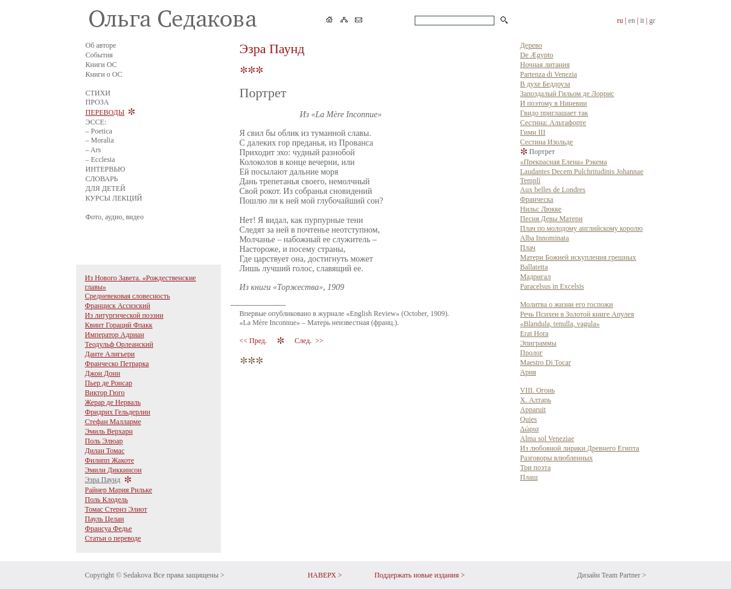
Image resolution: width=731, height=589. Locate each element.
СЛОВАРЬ (102, 179)
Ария (528, 372)
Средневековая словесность (127, 296)
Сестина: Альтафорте (553, 122)
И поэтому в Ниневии (553, 103)
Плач (528, 247)
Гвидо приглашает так (554, 113)
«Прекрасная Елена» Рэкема (563, 162)
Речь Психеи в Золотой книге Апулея (577, 314)
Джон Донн (103, 373)
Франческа (537, 199)
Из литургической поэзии (124, 315)
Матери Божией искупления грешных (578, 257)
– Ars (93, 150)
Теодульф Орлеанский (119, 344)
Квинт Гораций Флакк (119, 325)
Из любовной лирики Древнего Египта (579, 448)
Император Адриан (114, 334)
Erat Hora (534, 333)
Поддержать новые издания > (419, 575)
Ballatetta (534, 267)
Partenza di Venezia (548, 74)
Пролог (531, 353)
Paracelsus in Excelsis (552, 286)
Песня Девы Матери (551, 218)
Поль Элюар (104, 441)
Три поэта (535, 467)
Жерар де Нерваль (113, 402)
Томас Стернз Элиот (116, 509)
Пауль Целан (104, 519)
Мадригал (535, 276)
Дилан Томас (105, 450)
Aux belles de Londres (553, 189)
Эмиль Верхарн (109, 431)
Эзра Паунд (103, 479)
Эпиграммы (538, 343)
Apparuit (533, 409)
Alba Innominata (544, 238)
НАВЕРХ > (325, 575)
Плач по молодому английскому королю (581, 228)
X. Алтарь (536, 400)
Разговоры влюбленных (556, 458)
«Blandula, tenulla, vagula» (560, 324)
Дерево (531, 45)
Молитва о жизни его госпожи (566, 304)
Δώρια (529, 429)
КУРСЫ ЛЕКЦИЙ (114, 198)
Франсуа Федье (108, 528)
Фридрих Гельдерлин (117, 412)
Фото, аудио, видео (115, 217)
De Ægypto (537, 55)
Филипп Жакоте (110, 460)
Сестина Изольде (546, 142)
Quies (528, 419)
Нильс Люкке (541, 209)
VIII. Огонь (537, 390)
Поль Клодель (107, 499)
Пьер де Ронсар (109, 383)
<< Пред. (254, 340)
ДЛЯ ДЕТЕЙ (106, 188)
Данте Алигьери (110, 354)
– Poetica (99, 131)
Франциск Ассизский (117, 305)
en (631, 20)
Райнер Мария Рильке (119, 490)
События (99, 55)
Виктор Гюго (105, 392)
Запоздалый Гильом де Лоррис (567, 93)
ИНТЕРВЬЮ (106, 169)
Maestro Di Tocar (545, 362)
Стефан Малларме (113, 421)
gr (653, 20)
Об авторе (101, 45)
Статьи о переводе (113, 538)
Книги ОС (101, 64)
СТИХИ (98, 93)
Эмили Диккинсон (113, 470)
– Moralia (100, 140)
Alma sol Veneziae (547, 438)
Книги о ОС (104, 74)
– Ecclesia (100, 159)
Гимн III (533, 132)
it (642, 20)
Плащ (529, 477)
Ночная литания (545, 64)
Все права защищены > (189, 575)
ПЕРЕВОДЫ (105, 112)
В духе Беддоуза (545, 84)
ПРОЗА (97, 102)
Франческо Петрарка (117, 363)
